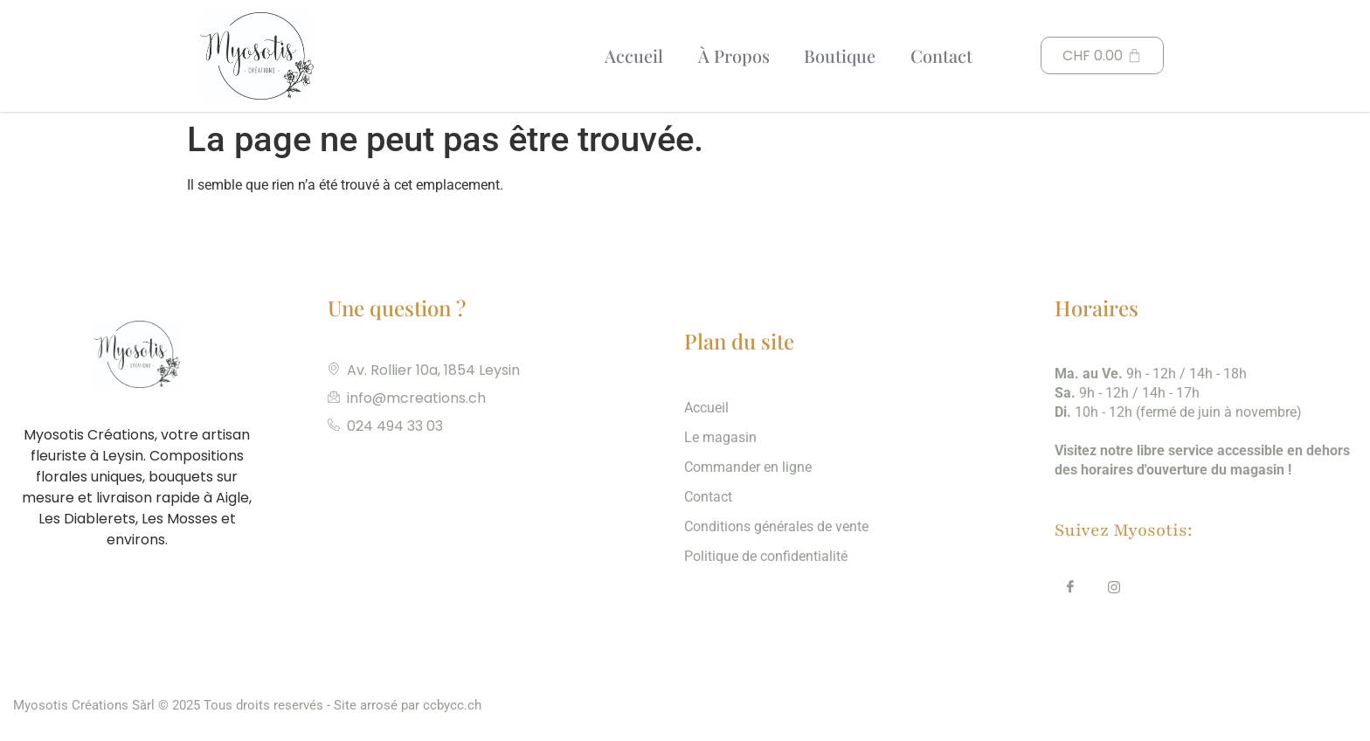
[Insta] (1114, 590)
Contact (940, 55)
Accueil (631, 55)
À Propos (731, 55)
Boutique (838, 55)
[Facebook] (1070, 590)
